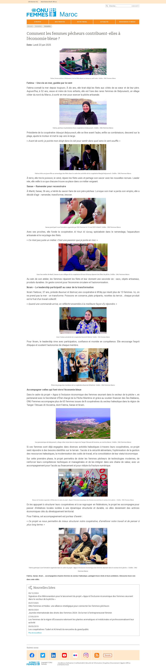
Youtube (64, 655)
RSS (97, 655)
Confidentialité (79, 663)
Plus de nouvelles (34, 633)
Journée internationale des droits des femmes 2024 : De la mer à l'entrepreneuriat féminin (70, 613)
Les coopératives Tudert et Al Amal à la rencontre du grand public (58, 629)
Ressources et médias (127, 22)
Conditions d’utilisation (66, 663)
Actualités (104, 22)
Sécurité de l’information (94, 663)
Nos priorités (60, 22)
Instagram (86, 655)
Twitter (42, 655)
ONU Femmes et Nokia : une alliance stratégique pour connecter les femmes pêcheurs (68, 606)
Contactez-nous (63, 665)
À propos (37, 22)
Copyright (44, 662)
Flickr (75, 655)
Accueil (30, 26)
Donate (107, 655)
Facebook (32, 655)
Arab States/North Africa (49, 2)
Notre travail (82, 22)
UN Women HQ (33, 2)
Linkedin (53, 655)
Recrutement (115, 663)
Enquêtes (106, 663)
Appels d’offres (125, 663)
